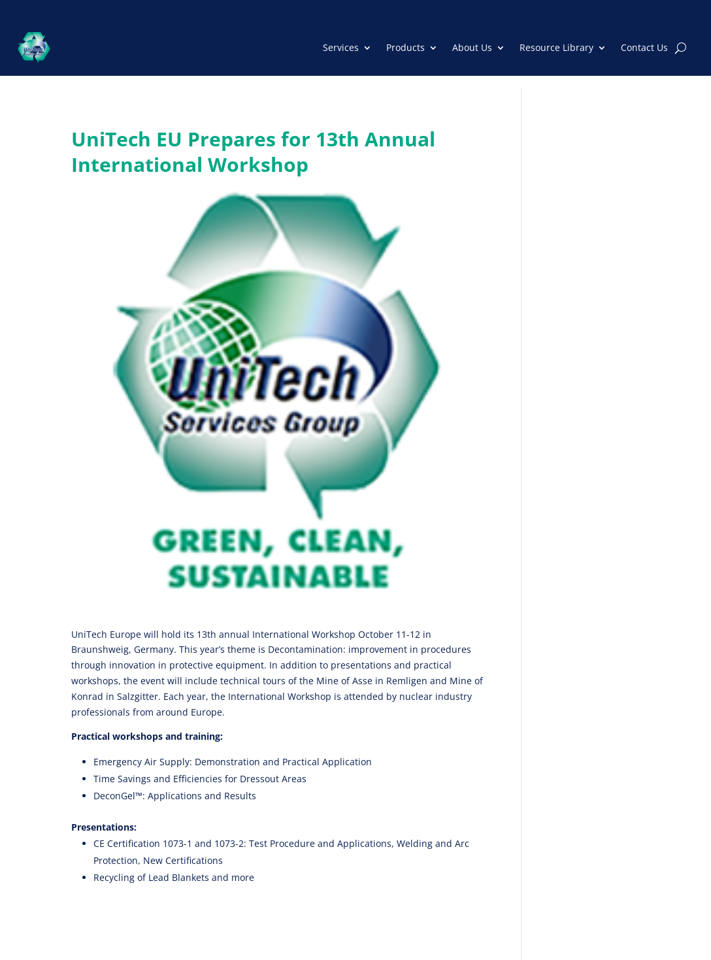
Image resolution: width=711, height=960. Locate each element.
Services (341, 47)
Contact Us (644, 47)
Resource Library (556, 47)
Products (405, 47)
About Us (472, 47)
